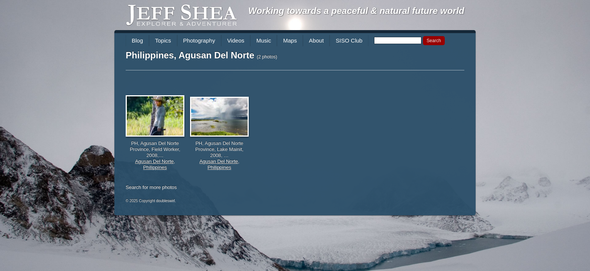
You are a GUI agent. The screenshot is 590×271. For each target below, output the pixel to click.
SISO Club (349, 40)
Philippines (155, 167)
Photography (199, 40)
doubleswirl (165, 201)
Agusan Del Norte (154, 161)
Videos (236, 40)
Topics (163, 40)
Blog (137, 40)
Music (263, 40)
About (316, 40)
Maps (290, 40)
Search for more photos (151, 187)
